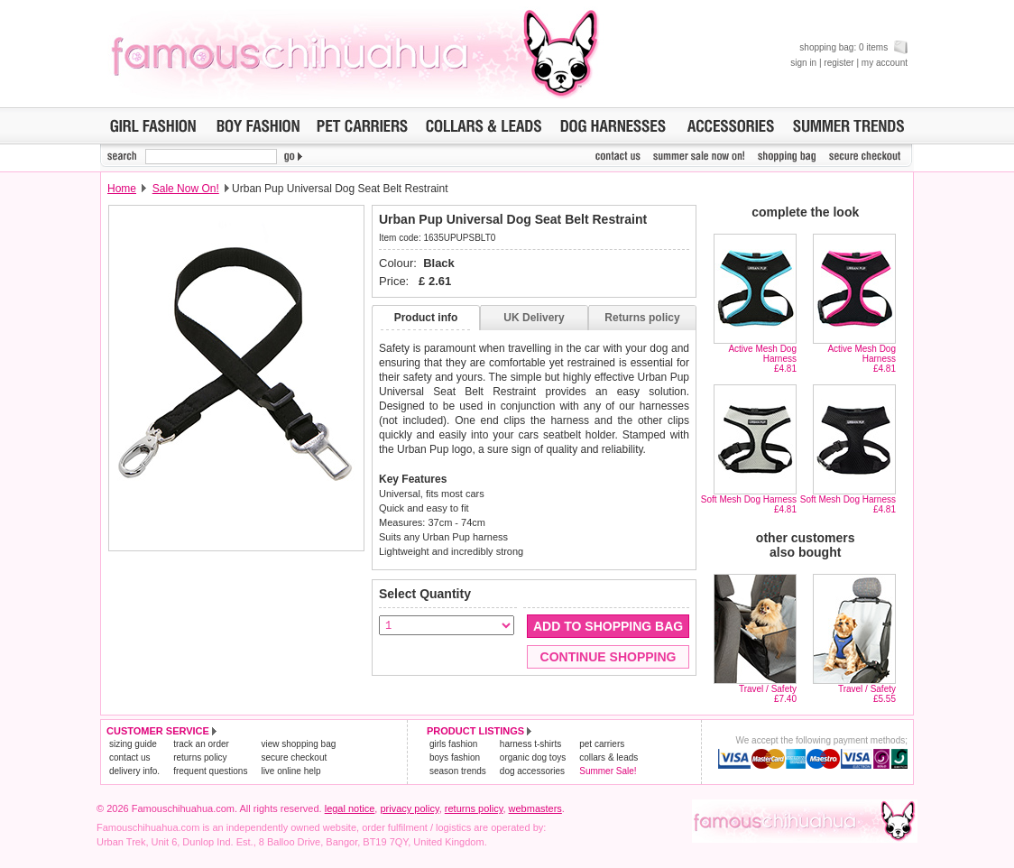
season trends (457, 771)
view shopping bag (298, 744)
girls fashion (453, 744)
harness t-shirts (530, 744)
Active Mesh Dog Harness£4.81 (762, 359)
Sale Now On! (185, 188)
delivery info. (134, 771)
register (838, 63)
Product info (426, 317)
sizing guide (133, 744)
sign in (803, 63)
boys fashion (454, 757)
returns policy (199, 757)
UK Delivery (533, 317)
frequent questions (210, 771)
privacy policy (409, 808)
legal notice (350, 808)
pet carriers (601, 744)
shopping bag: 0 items (853, 47)
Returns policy (641, 317)
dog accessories (532, 771)
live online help (290, 771)
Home (121, 188)
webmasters (535, 808)
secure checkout (294, 757)
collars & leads (608, 757)
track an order (201, 744)
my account (885, 63)
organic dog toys (533, 757)
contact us (130, 757)
